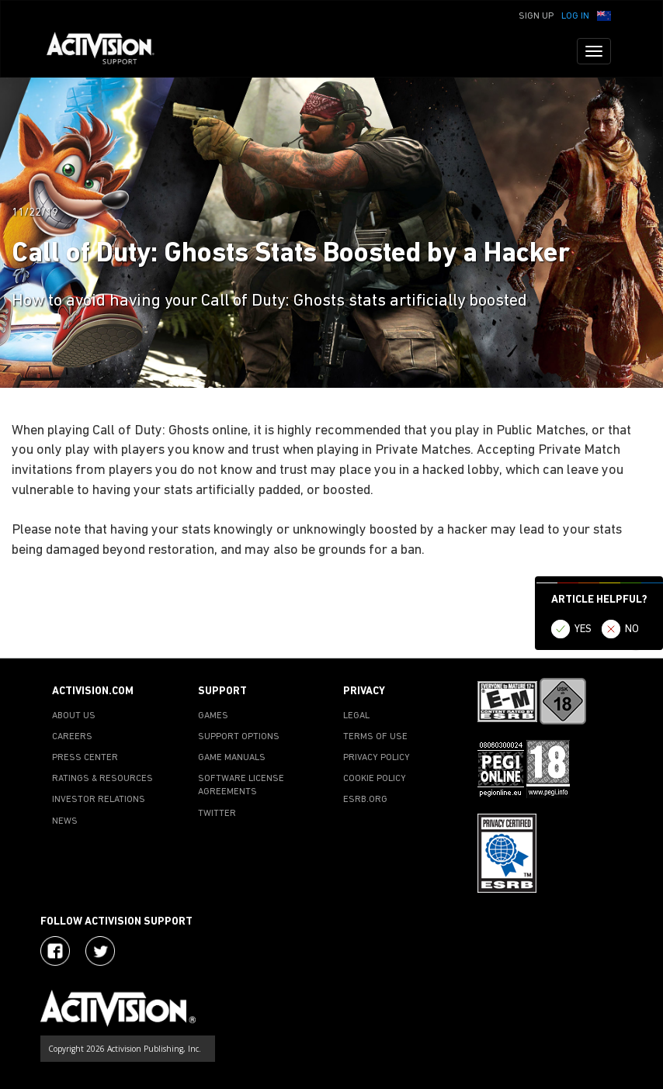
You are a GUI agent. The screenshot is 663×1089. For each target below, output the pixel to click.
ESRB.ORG (365, 799)
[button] (604, 14)
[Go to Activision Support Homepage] (108, 51)
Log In (575, 16)
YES (583, 629)
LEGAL (356, 716)
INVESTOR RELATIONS (98, 799)
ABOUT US (73, 716)
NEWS (65, 821)
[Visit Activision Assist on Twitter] (100, 951)
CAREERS (72, 737)
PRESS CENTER (85, 757)
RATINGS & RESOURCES (102, 778)
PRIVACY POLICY (376, 757)
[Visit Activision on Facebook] (55, 951)
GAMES (213, 716)
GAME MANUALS (232, 757)
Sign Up (536, 16)
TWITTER (217, 813)
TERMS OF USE (375, 737)
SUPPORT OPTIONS (238, 737)
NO (632, 629)
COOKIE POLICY (374, 778)
